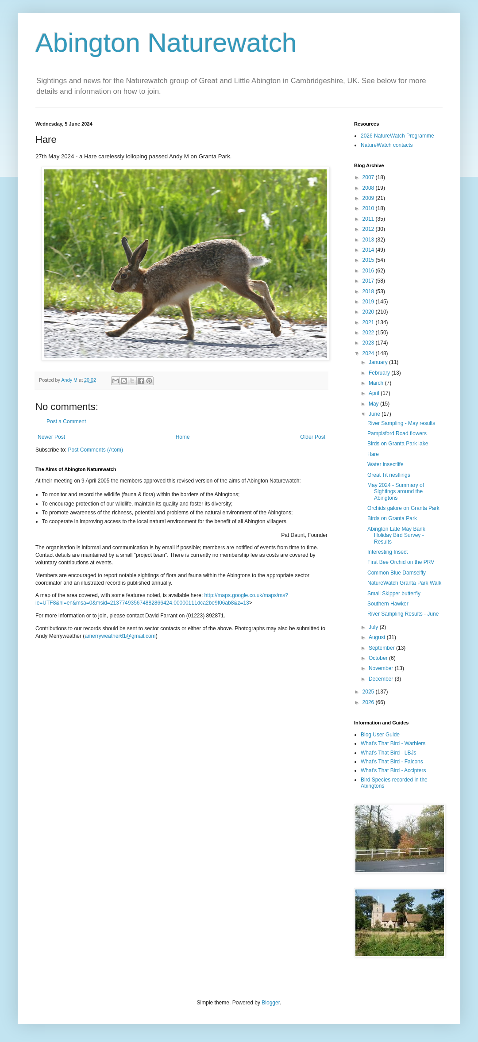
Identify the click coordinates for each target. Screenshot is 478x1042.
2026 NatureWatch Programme (397, 136)
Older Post (312, 437)
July (374, 627)
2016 (369, 271)
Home (183, 437)
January (379, 362)
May (374, 404)
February (380, 373)
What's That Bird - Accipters (393, 770)
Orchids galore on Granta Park (403, 508)
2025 (369, 692)
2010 (369, 208)
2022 (369, 332)
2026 (369, 702)
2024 (369, 353)
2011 (369, 219)
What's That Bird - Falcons (392, 762)
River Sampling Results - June (403, 614)
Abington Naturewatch (166, 42)
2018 (369, 291)
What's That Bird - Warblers (393, 743)
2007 (369, 177)
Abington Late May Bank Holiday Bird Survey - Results (396, 535)
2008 (369, 188)
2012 (369, 229)
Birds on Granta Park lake (397, 444)
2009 (369, 198)
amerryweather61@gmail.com (120, 636)
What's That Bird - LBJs (388, 753)
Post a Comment (66, 421)
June (375, 414)
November (382, 668)
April (375, 393)
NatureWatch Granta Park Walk (404, 583)
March (377, 383)
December (382, 679)
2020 (369, 312)
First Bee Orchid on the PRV (400, 562)
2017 (369, 281)
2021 (369, 322)
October (379, 658)
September (382, 648)
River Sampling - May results (401, 423)
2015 (369, 260)
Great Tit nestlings (388, 475)
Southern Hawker (388, 604)
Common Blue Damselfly (396, 573)
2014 (369, 250)
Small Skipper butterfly (393, 593)
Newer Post (51, 437)
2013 (369, 240)
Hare (373, 454)
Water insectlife (385, 464)
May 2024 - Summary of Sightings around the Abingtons (395, 491)
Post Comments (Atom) (95, 450)
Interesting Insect (387, 552)
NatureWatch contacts (387, 145)
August (378, 637)
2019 (369, 302)
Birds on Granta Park (392, 518)
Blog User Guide (380, 735)
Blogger (271, 1003)
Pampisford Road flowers (397, 433)
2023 (369, 343)
